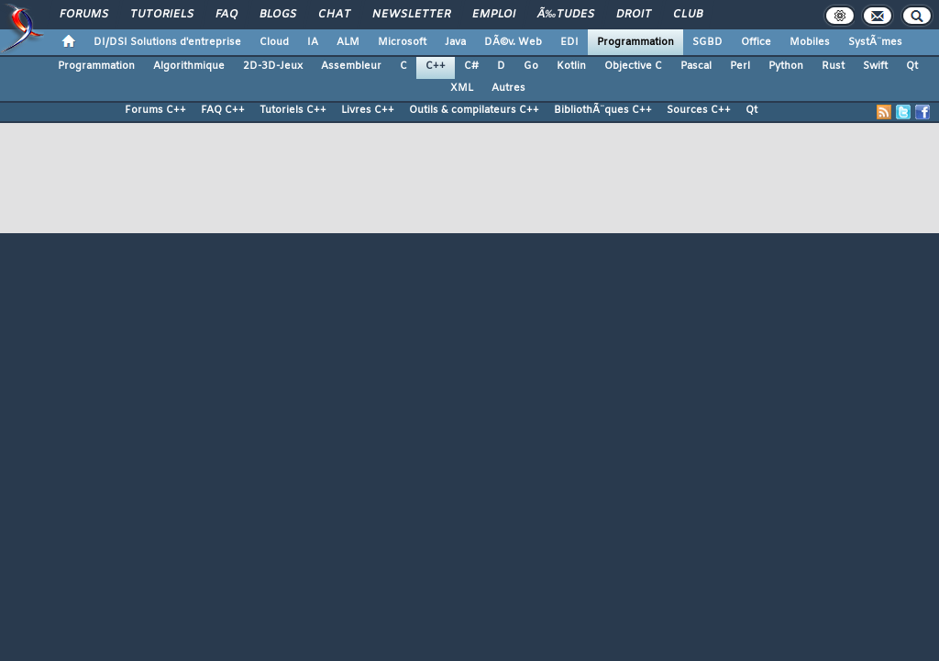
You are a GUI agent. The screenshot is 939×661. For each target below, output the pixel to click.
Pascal (696, 66)
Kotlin (571, 66)
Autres (508, 88)
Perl (740, 66)
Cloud (274, 42)
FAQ (226, 14)
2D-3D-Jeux (273, 66)
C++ (435, 66)
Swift (875, 66)
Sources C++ (699, 110)
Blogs (278, 14)
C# (471, 66)
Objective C (633, 66)
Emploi (493, 14)
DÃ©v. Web (513, 42)
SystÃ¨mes (875, 42)
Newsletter (411, 14)
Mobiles (810, 42)
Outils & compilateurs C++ (474, 110)
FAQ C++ (223, 110)
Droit (633, 14)
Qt (912, 66)
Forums (84, 14)
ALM (348, 42)
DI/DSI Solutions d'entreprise (167, 42)
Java (455, 42)
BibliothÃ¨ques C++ (603, 110)
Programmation (635, 42)
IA (312, 42)
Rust (833, 66)
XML (461, 88)
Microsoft (402, 42)
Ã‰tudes (566, 14)
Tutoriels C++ (293, 110)
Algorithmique (189, 66)
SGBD (707, 42)
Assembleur (351, 66)
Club (687, 14)
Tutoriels (161, 14)
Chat (334, 14)
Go (531, 66)
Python (785, 66)
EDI (569, 42)
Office (756, 42)
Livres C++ (367, 110)
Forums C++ (155, 110)
